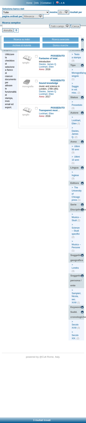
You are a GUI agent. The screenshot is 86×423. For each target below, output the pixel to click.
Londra (75, 268)
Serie (73, 204)
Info (37, 3)
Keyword (75, 307)
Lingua (74, 167)
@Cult (43, 356)
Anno (73, 141)
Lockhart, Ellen (46, 66)
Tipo (73, 65)
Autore (74, 112)
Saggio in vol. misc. (75, 89)
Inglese (75, 175)
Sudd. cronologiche (77, 314)
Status (74, 97)
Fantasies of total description (54, 58)
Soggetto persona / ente (75, 280)
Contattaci (46, 3)
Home (29, 3)
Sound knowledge (48, 83)
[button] (63, 12)
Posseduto (77, 105)
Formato (75, 49)
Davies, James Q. (48, 64)
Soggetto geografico (76, 258)
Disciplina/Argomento (77, 209)
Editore (74, 183)
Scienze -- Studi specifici (76, 231)
